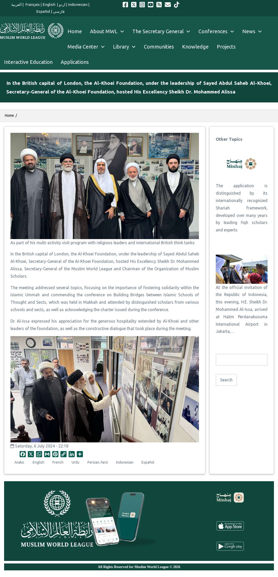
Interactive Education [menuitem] (28, 62)
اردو (62, 4)
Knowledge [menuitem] (195, 47)
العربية (16, 4)
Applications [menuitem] (75, 62)
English (49, 4)
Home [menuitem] (75, 31)
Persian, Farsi (97, 462)
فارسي (59, 11)
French (58, 462)
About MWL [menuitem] (109, 31)
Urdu (75, 462)
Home (9, 115)
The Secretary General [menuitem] (163, 31)
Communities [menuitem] (159, 47)
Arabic (19, 462)
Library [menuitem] (126, 46)
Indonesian (77, 4)
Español (43, 11)
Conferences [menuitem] (218, 31)
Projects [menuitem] (226, 47)
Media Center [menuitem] (88, 46)
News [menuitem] (254, 31)
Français (32, 4)
